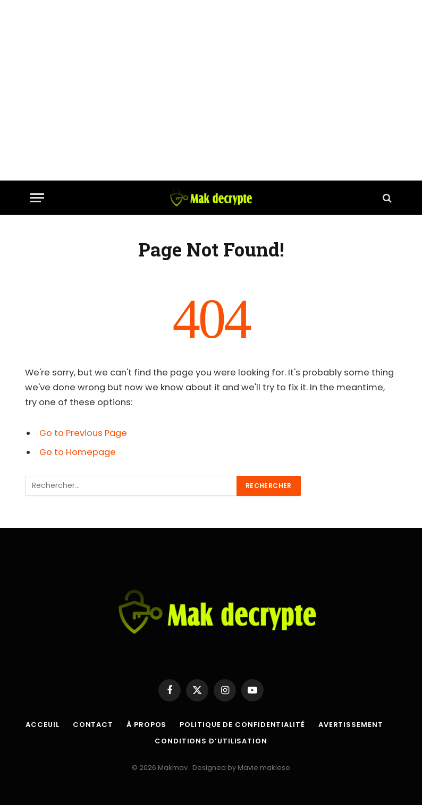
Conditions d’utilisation (211, 741)
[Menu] (37, 198)
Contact (93, 725)
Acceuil (42, 725)
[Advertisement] (211, 90)
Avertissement (350, 725)
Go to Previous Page (83, 433)
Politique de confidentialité (242, 725)
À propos (146, 725)
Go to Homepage (77, 452)
